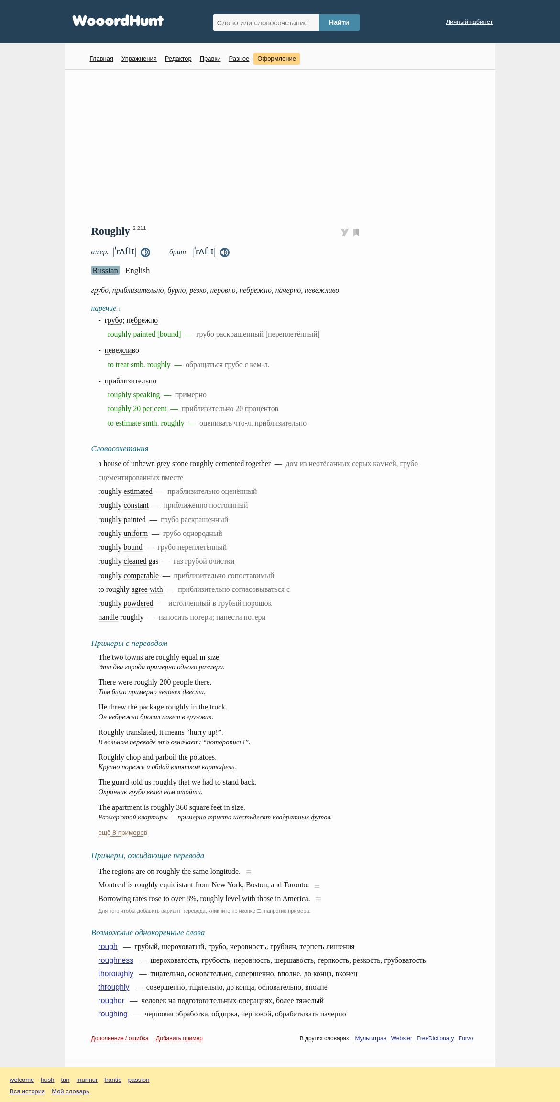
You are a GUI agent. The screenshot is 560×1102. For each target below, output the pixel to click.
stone (180, 463)
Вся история (27, 1091)
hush (47, 1079)
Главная (101, 58)
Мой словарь (70, 1091)
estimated (137, 491)
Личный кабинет (469, 21)
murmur (87, 1079)
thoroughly (116, 974)
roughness (116, 960)
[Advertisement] (283, 146)
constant (136, 505)
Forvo (466, 1038)
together (258, 463)
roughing (113, 1014)
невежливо (122, 350)
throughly (114, 987)
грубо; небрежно (131, 320)
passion (139, 1079)
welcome (22, 1079)
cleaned (134, 561)
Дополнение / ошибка (120, 1038)
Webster (401, 1038)
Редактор (178, 58)
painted (134, 519)
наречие (106, 308)
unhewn (143, 463)
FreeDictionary (435, 1038)
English (137, 270)
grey (163, 463)
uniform (135, 533)
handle (109, 617)
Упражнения (139, 58)
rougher (111, 1000)
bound (132, 547)
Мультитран (370, 1038)
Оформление (276, 58)
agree (140, 589)
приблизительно (131, 381)
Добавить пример (179, 1038)
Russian (105, 270)
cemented (229, 463)
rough (108, 946)
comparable (140, 575)
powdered (138, 603)
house (112, 463)
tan (65, 1079)
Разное (239, 58)
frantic (112, 1079)
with (156, 589)
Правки (210, 58)
